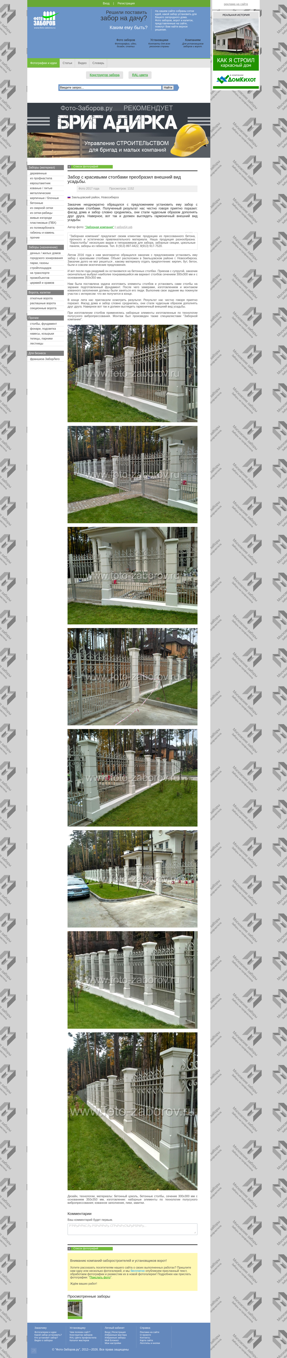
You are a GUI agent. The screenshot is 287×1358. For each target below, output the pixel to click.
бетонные (36, 203)
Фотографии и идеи (43, 63)
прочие (35, 237)
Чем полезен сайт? (80, 1332)
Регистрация (126, 3)
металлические (40, 193)
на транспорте (39, 272)
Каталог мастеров (79, 1340)
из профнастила (41, 178)
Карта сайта (146, 1340)
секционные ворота (43, 308)
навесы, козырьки (42, 333)
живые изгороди (41, 217)
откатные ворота (41, 298)
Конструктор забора (105, 75)
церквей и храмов (42, 282)
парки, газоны (39, 263)
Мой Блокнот (112, 1340)
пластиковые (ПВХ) (43, 222)
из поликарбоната (42, 227)
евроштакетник (40, 183)
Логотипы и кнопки (150, 1343)
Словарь (98, 63)
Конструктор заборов (81, 1334)
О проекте (145, 1334)
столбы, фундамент (43, 323)
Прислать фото (100, 1277)
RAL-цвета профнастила (83, 1337)
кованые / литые (41, 188)
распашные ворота (43, 303)
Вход (106, 3)
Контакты (145, 1337)
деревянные (38, 173)
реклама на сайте (236, 4)
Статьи (67, 63)
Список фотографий (85, 166)
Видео (82, 63)
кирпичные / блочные (44, 198)
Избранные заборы (115, 1337)
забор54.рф (124, 227)
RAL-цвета (140, 75)
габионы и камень (42, 232)
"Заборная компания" (99, 227)
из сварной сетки (41, 207)
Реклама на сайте (149, 1332)
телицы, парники (41, 338)
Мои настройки (113, 1343)
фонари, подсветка (43, 328)
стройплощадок (40, 267)
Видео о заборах (43, 1340)
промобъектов (39, 277)
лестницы (36, 343)
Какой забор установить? (48, 1334)
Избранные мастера (116, 1334)
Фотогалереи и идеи (45, 1332)
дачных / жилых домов (45, 253)
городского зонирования (46, 258)
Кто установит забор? (46, 1337)
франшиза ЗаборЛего (45, 359)
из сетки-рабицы (41, 212)
